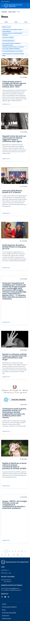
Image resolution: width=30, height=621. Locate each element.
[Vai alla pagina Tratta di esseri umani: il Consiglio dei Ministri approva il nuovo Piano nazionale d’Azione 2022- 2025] (6, 104)
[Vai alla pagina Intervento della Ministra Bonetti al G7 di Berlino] (6, 213)
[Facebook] (2, 596)
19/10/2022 (23, 77)
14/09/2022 (23, 404)
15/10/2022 (23, 132)
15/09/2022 (23, 350)
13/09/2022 (23, 497)
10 (8, 555)
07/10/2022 (23, 241)
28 (17, 555)
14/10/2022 (23, 186)
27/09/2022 (23, 279)
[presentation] (28, 5)
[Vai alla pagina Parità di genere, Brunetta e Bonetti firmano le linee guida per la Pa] (6, 267)
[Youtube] (5, 596)
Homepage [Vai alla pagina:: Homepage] (4, 12)
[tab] (6, 22)
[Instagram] (9, 596)
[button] (6, 618)
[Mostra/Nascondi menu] (2, 6)
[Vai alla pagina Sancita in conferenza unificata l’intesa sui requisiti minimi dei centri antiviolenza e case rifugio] (6, 377)
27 (14, 555)
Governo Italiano (5, 1)
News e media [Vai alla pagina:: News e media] (11, 12)
